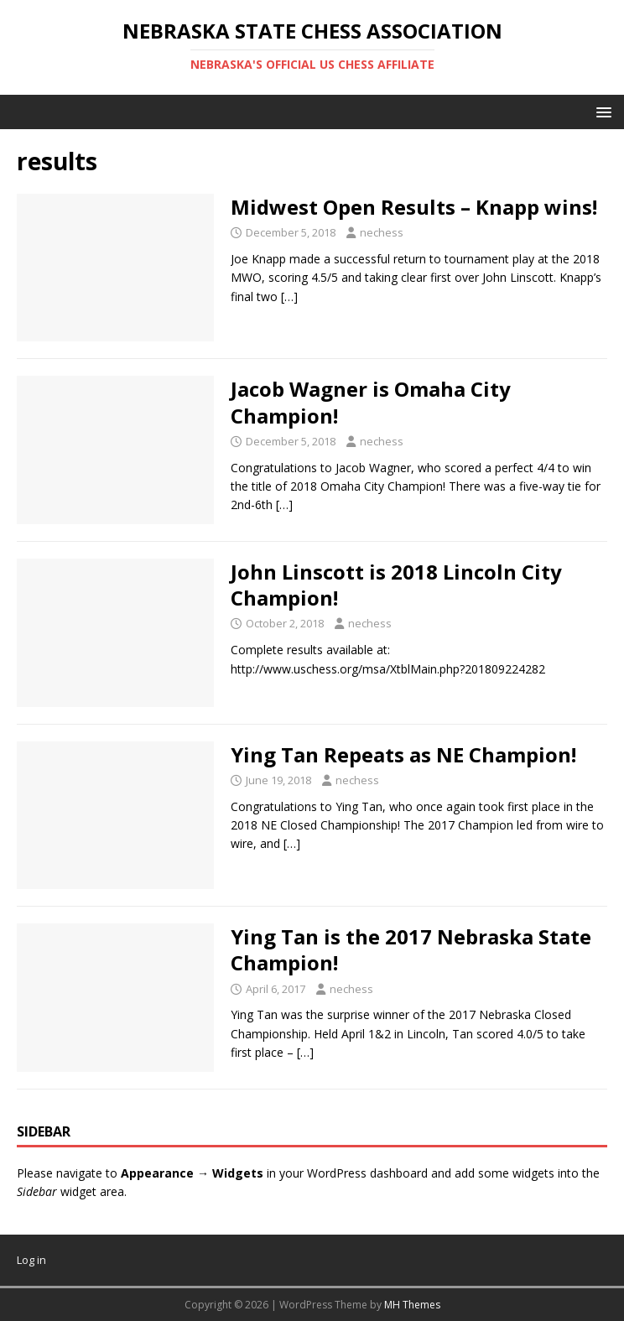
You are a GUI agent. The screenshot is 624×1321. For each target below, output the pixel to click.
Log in (31, 1259)
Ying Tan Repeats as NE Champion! (403, 754)
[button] (601, 111)
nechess (381, 232)
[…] (289, 296)
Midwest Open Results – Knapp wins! (414, 207)
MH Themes (412, 1305)
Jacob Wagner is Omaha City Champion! (371, 402)
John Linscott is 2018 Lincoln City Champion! (396, 584)
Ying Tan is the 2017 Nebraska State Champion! (411, 949)
